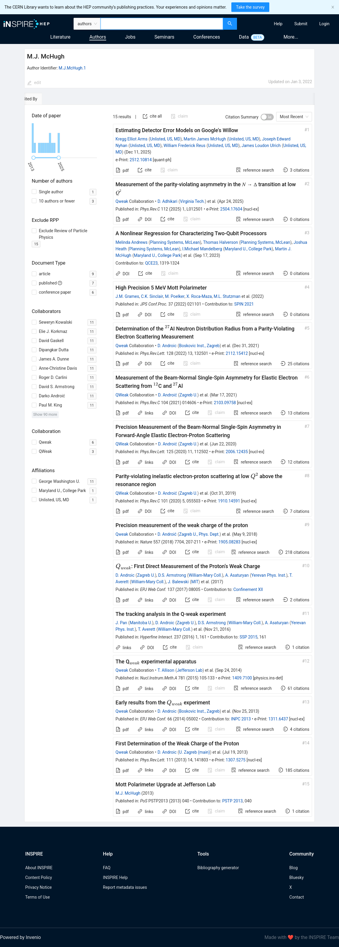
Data (244, 37)
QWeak (122, 395)
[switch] (267, 117)
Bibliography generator (218, 867)
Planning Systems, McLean (175, 242)
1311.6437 (278, 719)
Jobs (130, 37)
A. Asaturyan (237, 575)
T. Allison (165, 670)
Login (324, 23)
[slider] (33, 158)
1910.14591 (229, 501)
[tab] (42, 99)
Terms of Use (37, 897)
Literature (60, 37)
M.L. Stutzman (227, 296)
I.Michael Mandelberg (202, 248)
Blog (293, 867)
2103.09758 (225, 402)
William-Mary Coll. (205, 575)
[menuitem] (278, 23)
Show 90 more (45, 414)
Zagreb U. (188, 395)
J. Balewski (178, 581)
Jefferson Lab (189, 670)
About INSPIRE (38, 867)
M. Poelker (174, 296)
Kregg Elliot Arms (132, 139)
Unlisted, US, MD (165, 139)
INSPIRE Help (115, 877)
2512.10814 (141, 159)
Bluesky (296, 877)
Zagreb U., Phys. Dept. (199, 534)
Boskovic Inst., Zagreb (199, 345)
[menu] (288, 23)
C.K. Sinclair (152, 296)
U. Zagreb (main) (194, 752)
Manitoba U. (141, 622)
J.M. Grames (127, 296)
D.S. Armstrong (172, 575)
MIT (194, 581)
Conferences (206, 37)
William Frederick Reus (184, 145)
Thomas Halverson (220, 242)
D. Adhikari (167, 201)
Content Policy (38, 877)
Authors (97, 37)
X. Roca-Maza (199, 296)
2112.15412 (237, 353)
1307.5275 (236, 760)
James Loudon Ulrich (261, 145)
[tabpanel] (169, 463)
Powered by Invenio (20, 937)
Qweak (122, 201)
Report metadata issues (125, 887)
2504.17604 (231, 209)
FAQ (106, 867)
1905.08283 (229, 542)
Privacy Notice (38, 887)
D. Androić (167, 395)
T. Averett (146, 629)
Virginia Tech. (192, 201)
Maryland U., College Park (248, 248)
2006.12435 (237, 451)
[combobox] (162, 24)
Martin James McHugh (205, 139)
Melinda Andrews (132, 242)
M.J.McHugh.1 (72, 68)
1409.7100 (242, 678)
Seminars (164, 37)
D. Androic (166, 345)
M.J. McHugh (128, 793)
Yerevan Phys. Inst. (268, 575)
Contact (296, 897)
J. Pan (121, 622)
